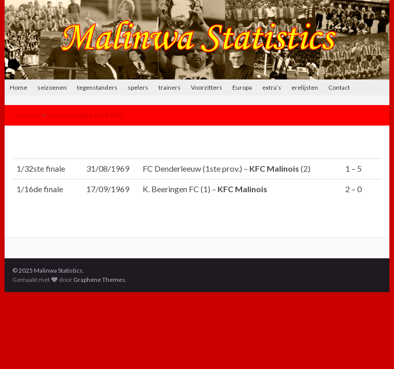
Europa (242, 87)
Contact (339, 87)
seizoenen (52, 87)
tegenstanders (97, 87)
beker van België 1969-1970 (85, 115)
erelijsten (304, 87)
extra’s (271, 87)
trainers (170, 87)
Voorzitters (206, 87)
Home (18, 87)
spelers (138, 87)
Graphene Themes (99, 279)
